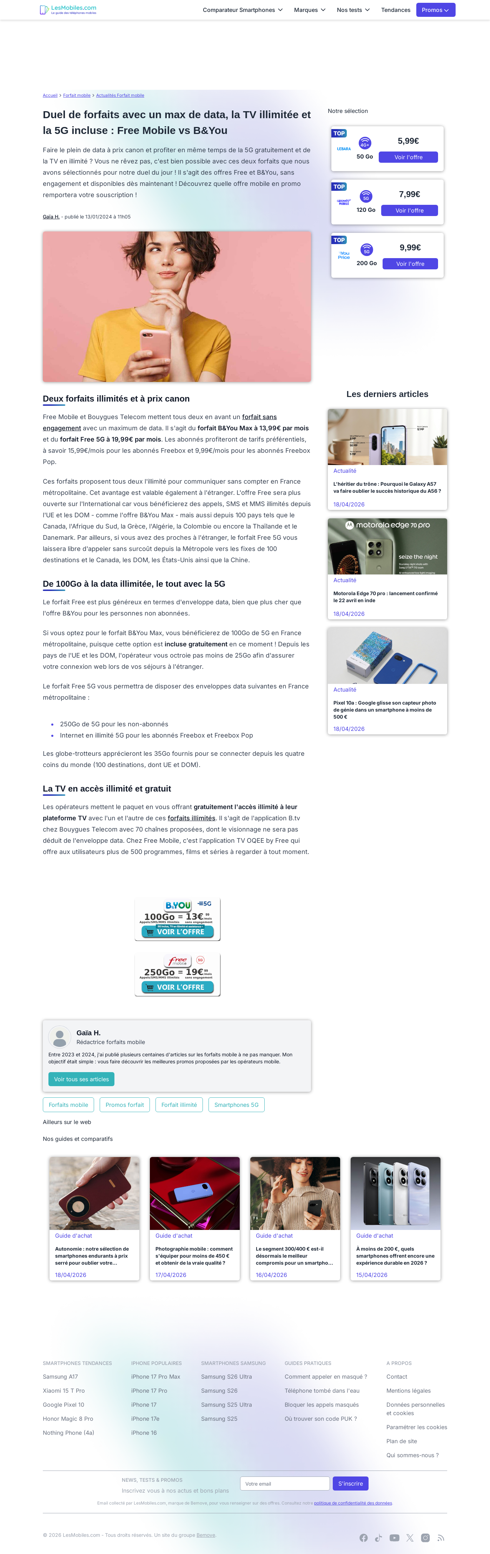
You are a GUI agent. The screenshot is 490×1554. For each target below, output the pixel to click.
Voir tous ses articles (81, 1079)
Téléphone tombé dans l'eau (322, 1390)
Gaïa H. (51, 217)
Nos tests (353, 9)
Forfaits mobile (68, 1104)
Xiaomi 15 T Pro (64, 1390)
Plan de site (401, 1441)
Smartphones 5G (236, 1104)
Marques (310, 9)
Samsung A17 (60, 1376)
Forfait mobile (77, 95)
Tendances (396, 9)
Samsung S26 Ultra (226, 1376)
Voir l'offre (409, 157)
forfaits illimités (192, 818)
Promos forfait (125, 1104)
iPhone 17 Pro (149, 1390)
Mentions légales (408, 1390)
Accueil (50, 95)
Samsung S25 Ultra (226, 1404)
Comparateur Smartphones (243, 9)
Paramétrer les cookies (416, 1427)
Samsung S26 (219, 1390)
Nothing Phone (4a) (68, 1432)
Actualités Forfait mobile (120, 95)
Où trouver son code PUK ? (321, 1418)
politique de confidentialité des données (353, 1503)
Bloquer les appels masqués (322, 1404)
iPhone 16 (144, 1432)
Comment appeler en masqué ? (326, 1376)
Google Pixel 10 (63, 1404)
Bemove (206, 1535)
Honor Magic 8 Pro (68, 1418)
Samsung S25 (219, 1418)
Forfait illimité (179, 1104)
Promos (435, 9)
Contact (396, 1376)
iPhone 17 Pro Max (155, 1376)
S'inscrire (350, 1483)
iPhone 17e (145, 1418)
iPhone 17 (144, 1404)
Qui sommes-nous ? (412, 1455)
